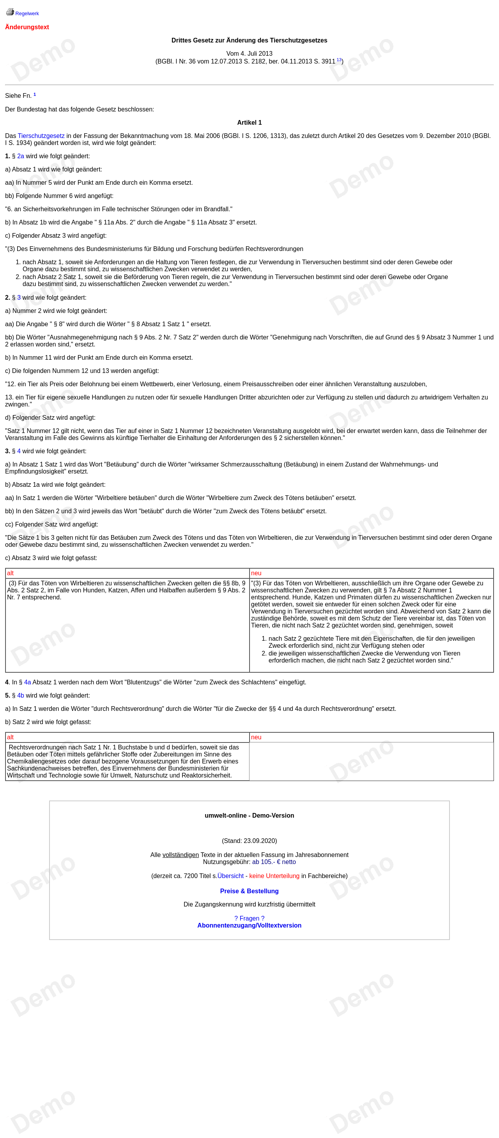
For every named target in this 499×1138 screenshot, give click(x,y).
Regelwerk (27, 13)
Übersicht (231, 876)
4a (27, 682)
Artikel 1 (249, 122)
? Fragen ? (249, 918)
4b (20, 695)
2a (20, 156)
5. (7, 695)
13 (338, 59)
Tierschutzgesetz (41, 136)
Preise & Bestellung (249, 891)
